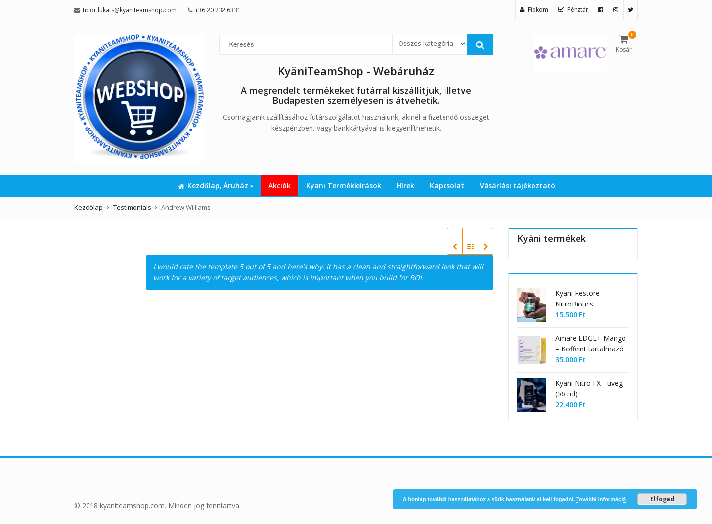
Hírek (405, 185)
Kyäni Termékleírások (343, 185)
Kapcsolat (447, 185)
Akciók (279, 185)
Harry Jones (485, 246)
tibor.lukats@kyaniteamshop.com (130, 10)
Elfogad (662, 499)
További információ (601, 499)
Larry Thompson (454, 246)
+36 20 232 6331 (218, 10)
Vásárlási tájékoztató (517, 185)
